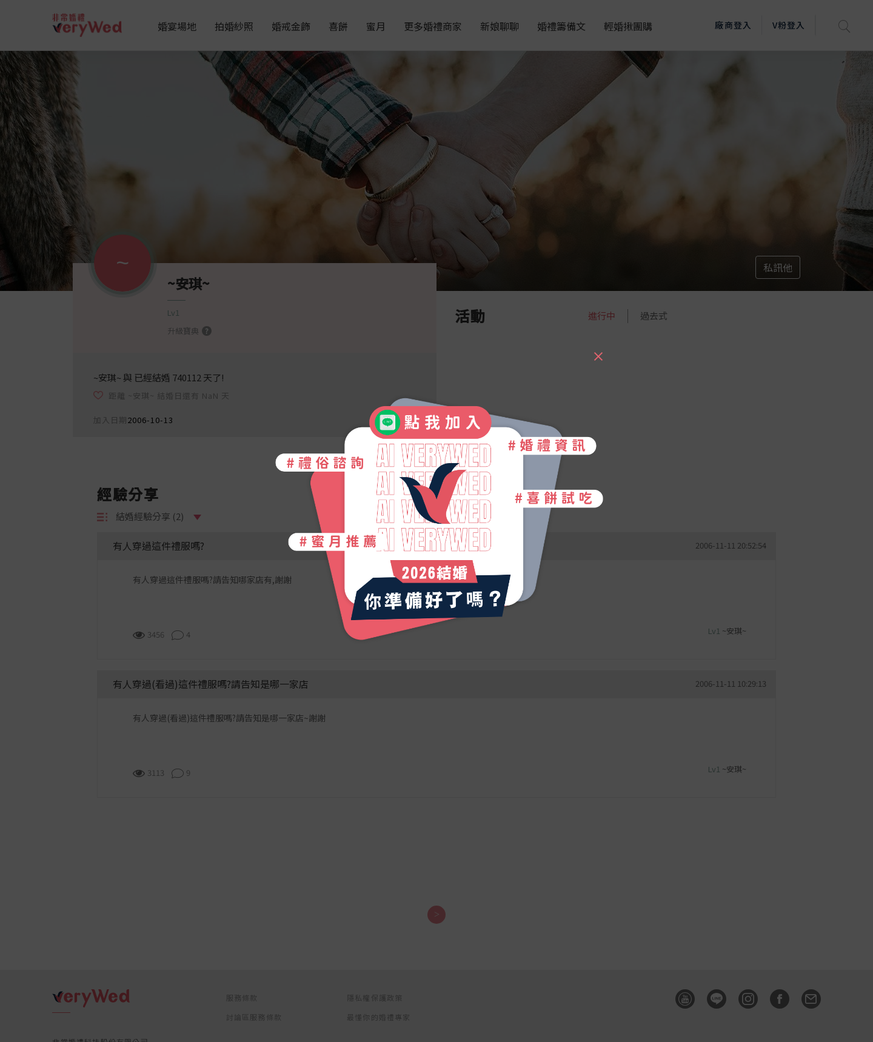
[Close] (597, 351)
